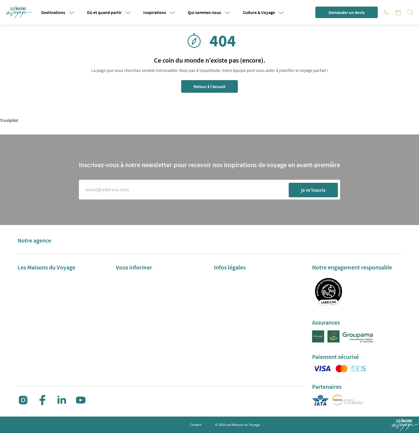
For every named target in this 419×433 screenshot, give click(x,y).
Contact (195, 424)
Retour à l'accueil (209, 86)
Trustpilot (9, 120)
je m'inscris (313, 190)
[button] (19, 12)
